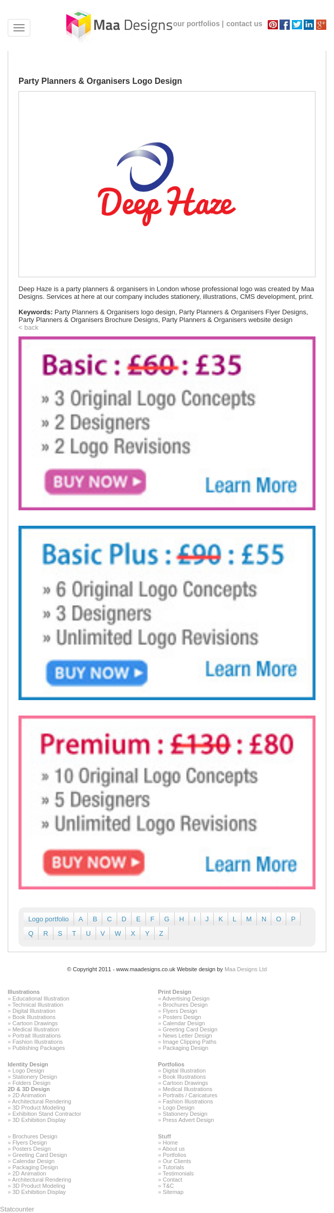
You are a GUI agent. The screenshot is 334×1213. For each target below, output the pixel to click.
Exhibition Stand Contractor (46, 1114)
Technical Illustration (37, 1005)
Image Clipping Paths (190, 1042)
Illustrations (24, 992)
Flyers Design (180, 1011)
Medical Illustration (35, 1029)
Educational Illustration (40, 998)
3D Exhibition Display (39, 1120)
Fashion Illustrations (37, 1042)
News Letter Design (187, 1035)
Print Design (175, 992)
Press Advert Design (188, 1120)
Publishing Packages (38, 1048)
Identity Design (28, 1064)
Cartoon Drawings (35, 1023)
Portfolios (171, 1064)
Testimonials (178, 1173)
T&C (168, 1186)
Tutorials (173, 1167)
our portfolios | (198, 24)
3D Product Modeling (38, 1107)
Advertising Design (186, 998)
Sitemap (173, 1192)
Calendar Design (184, 1023)
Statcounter (17, 1209)
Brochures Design (185, 1005)
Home (170, 1142)
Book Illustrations (33, 1017)
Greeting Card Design (190, 1029)
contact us (244, 24)
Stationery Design (34, 1077)
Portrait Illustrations (36, 1035)
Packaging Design (186, 1048)
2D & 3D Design (29, 1089)
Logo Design (28, 1070)
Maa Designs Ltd (246, 969)
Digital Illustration (33, 1011)
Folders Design (31, 1083)
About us (173, 1149)
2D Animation (29, 1095)
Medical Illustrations (188, 1089)
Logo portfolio (48, 919)
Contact (172, 1179)
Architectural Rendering (41, 1101)
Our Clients (177, 1161)
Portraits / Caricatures (190, 1095)
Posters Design (182, 1017)
